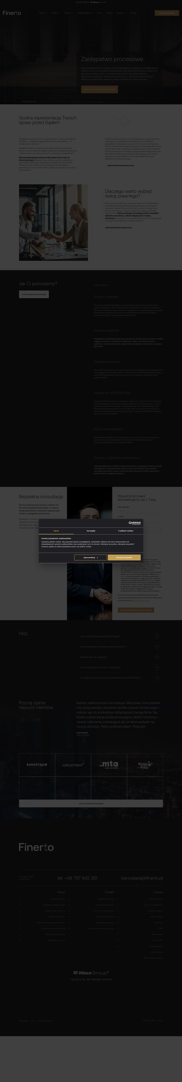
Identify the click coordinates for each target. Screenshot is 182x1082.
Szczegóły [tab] (91, 531)
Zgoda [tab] (56, 531)
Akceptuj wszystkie (124, 557)
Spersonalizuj (91, 557)
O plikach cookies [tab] (125, 531)
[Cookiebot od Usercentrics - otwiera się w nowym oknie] (130, 523)
